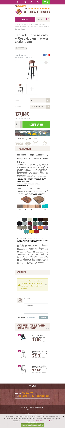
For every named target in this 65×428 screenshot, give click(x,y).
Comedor (24, 24)
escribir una (29, 57)
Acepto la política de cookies (32, 425)
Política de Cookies (32, 410)
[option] (32, 354)
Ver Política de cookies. (44, 421)
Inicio (17, 24)
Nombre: (27, 298)
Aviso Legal (23, 407)
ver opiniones (19, 57)
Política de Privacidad (36, 407)
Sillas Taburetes (34, 24)
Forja (43, 24)
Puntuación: (21, 318)
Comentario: (28, 305)
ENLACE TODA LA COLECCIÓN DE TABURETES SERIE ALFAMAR (31, 180)
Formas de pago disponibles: (26, 138)
